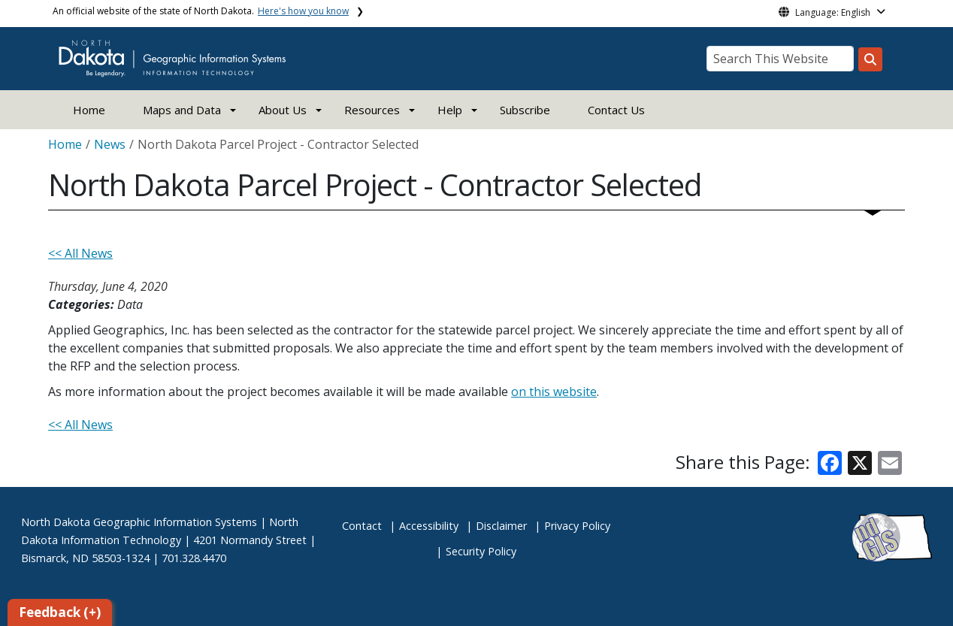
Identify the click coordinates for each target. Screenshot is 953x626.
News (110, 144)
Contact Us (616, 109)
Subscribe (525, 109)
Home (89, 109)
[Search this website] (870, 59)
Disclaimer (501, 526)
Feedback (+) (60, 612)
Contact (362, 526)
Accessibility (428, 526)
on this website (554, 391)
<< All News (80, 253)
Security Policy (481, 551)
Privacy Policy (577, 526)
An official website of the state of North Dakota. (201, 11)
